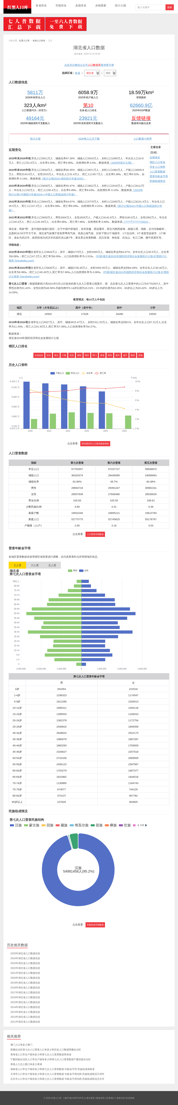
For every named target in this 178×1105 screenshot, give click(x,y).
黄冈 (117, 355)
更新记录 (120, 1098)
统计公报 (120, 5)
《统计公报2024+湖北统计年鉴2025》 (63, 178)
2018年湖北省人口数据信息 (25, 987)
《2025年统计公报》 (121, 162)
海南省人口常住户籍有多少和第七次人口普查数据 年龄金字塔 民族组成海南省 (52, 1069)
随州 (133, 355)
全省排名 (39, 355)
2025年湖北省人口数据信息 (25, 953)
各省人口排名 (39, 40)
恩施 (140, 355)
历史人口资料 (157, 166)
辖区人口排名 (157, 162)
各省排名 (41, 5)
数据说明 (100, 1098)
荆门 (94, 355)
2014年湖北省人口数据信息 (25, 1007)
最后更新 (90, 1098)
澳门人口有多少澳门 (21, 1044)
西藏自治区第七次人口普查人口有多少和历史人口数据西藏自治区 (45, 1049)
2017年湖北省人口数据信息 (25, 992)
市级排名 (61, 5)
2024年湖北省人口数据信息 (25, 958)
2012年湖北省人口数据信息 (25, 1016)
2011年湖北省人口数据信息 (25, 1021)
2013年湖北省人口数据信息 (25, 1012)
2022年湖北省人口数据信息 (25, 968)
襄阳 (79, 355)
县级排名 (80, 5)
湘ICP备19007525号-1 (74, 1098)
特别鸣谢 (130, 1098)
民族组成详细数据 (95, 925)
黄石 (56, 355)
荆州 (110, 355)
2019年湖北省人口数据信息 (25, 982)
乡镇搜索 (100, 5)
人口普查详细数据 (95, 534)
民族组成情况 (157, 180)
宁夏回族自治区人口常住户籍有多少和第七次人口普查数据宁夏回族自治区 (50, 1059)
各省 (77, 72)
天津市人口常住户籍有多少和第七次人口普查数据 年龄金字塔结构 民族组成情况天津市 (57, 1074)
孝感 (102, 355)
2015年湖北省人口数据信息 (25, 1002)
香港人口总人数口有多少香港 (26, 1064)
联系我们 (110, 1098)
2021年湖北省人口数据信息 (25, 973)
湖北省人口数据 (89, 47)
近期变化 (155, 157)
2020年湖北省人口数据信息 (25, 977)
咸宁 (125, 355)
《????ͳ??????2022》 (136, 221)
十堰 (64, 355)
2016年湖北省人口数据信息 (25, 997)
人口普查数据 (157, 171)
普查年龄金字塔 (159, 176)
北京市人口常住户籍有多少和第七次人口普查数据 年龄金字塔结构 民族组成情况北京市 (57, 1078)
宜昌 (72, 355)
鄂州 (87, 355)
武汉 (49, 355)
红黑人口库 (17, 7)
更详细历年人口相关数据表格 (95, 443)
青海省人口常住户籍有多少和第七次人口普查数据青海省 (40, 1054)
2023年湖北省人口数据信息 (25, 963)
